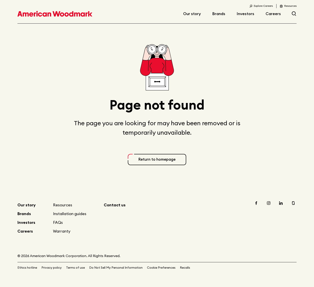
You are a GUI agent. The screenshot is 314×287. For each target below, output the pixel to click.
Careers (273, 13)
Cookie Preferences (161, 268)
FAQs (58, 222)
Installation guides (69, 213)
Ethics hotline (27, 268)
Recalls (185, 268)
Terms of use (75, 268)
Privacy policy (51, 268)
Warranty (61, 231)
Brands (218, 13)
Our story (192, 13)
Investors (245, 13)
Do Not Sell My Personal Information (116, 268)
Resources (62, 204)
